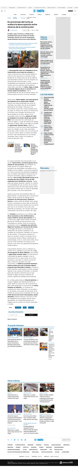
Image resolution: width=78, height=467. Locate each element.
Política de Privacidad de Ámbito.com (18, 452)
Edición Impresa (59, 447)
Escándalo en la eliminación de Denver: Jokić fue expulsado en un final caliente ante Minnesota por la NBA (47, 72)
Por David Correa (50, 359)
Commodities (50, 170)
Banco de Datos (56, 445)
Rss (51, 449)
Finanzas (31, 14)
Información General (14, 449)
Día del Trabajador (61, 7)
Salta (24, 307)
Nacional (34, 447)
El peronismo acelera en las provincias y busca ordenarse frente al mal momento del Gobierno (22, 48)
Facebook (11, 439)
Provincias (23, 18)
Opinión (56, 14)
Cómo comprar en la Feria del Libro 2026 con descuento (46, 62)
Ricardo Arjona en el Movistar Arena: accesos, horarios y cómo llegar (46, 54)
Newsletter (75, 14)
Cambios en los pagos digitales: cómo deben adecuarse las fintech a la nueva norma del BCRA (45, 84)
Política (39, 14)
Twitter (8, 439)
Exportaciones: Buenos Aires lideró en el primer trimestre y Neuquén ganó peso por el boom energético (15, 343)
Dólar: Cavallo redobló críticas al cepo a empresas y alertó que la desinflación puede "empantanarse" (49, 138)
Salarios (30, 7)
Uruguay (64, 14)
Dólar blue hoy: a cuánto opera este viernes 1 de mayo (13, 396)
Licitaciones (65, 452)
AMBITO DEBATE (51, 456)
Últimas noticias (20, 445)
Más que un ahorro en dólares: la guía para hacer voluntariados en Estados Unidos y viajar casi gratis (47, 419)
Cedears (55, 170)
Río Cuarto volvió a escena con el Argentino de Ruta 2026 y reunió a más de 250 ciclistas (46, 45)
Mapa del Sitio (58, 449)
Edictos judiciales (46, 452)
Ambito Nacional (15, 18)
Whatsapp (25, 439)
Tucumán (31, 307)
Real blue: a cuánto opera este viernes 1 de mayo (15, 431)
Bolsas (45, 170)
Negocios (47, 14)
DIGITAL (24, 456)
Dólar (15, 14)
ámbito (9, 18)
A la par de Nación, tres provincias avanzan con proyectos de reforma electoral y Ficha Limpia (31, 342)
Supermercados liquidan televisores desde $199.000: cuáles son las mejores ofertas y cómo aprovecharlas (49, 104)
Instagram (14, 439)
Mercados (66, 445)
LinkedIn (18, 439)
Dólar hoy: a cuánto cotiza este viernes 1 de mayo (48, 128)
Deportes (49, 447)
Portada (10, 445)
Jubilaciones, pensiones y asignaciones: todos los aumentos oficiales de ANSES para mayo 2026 (48, 118)
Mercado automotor (51, 7)
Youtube (21, 439)
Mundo (41, 447)
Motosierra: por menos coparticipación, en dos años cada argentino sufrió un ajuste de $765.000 (19, 147)
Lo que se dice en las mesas (39, 7)
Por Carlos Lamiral (11, 425)
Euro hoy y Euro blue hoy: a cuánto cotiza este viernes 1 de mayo (31, 417)
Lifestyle (25, 447)
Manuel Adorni (12, 7)
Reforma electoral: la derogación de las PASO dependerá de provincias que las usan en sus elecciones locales (34, 149)
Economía (23, 14)
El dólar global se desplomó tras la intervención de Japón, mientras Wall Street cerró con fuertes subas (31, 429)
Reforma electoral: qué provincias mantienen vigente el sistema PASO (51, 336)
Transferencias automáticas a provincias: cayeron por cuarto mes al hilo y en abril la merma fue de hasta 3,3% (23, 44)
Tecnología (43, 449)
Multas (57, 452)
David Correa (14, 30)
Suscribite (31, 314)
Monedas (42, 170)
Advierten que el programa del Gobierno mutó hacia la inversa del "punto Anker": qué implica (15, 419)
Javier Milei (70, 7)
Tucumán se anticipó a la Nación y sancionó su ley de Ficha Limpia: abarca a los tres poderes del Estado (51, 351)
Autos (25, 449)
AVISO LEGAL (35, 452)
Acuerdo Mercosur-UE (21, 7)
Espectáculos (33, 449)
